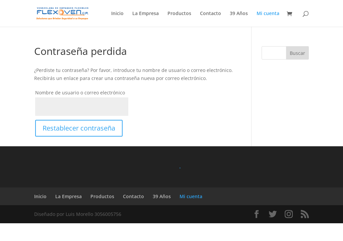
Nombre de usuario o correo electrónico (80, 92)
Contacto (210, 13)
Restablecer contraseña (79, 128)
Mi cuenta (268, 13)
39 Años (239, 13)
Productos (179, 13)
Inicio (117, 13)
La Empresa (145, 13)
